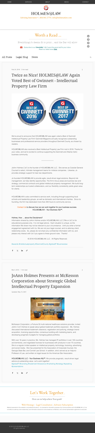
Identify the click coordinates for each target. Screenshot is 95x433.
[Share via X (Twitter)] (17, 250)
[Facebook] (88, 39)
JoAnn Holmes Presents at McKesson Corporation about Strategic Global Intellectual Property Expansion (45, 281)
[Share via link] (27, 250)
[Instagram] (88, 46)
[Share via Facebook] (12, 250)
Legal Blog (22, 57)
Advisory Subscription (63, 404)
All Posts (7, 57)
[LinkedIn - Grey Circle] (88, 36)
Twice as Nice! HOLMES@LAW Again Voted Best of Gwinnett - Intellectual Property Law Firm (46, 80)
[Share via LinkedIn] (22, 250)
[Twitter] (88, 43)
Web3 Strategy (28, 404)
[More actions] (82, 69)
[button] (28, 2)
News (35, 57)
